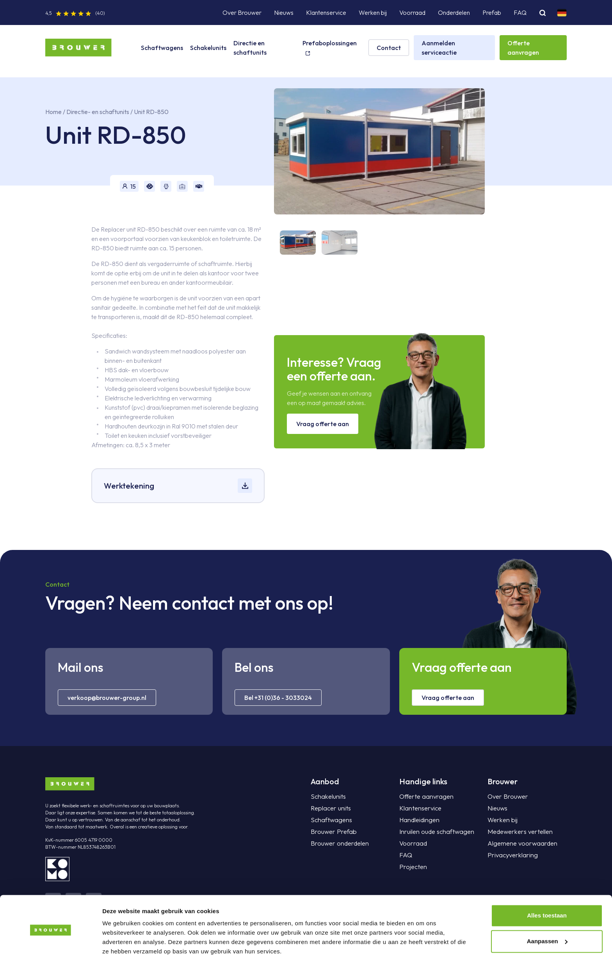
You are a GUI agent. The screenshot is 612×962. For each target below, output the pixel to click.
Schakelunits (208, 48)
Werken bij (373, 12)
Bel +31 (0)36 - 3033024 (278, 697)
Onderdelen (454, 12)
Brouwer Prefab (332, 831)
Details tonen (120, 946)
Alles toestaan (547, 889)
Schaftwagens (162, 48)
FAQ (520, 12)
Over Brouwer (242, 12)
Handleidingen (418, 820)
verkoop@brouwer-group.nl (107, 697)
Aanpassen (547, 914)
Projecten (412, 867)
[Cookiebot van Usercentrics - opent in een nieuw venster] (50, 947)
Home (53, 112)
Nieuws (284, 12)
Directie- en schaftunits (98, 112)
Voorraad (412, 12)
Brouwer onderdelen (338, 843)
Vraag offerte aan (322, 424)
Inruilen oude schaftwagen (434, 831)
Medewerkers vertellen (518, 831)
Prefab (491, 12)
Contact (389, 48)
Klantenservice (326, 12)
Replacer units (330, 808)
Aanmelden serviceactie (439, 47)
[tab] (295, 242)
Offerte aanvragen (523, 47)
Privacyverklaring (510, 855)
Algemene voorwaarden (520, 843)
